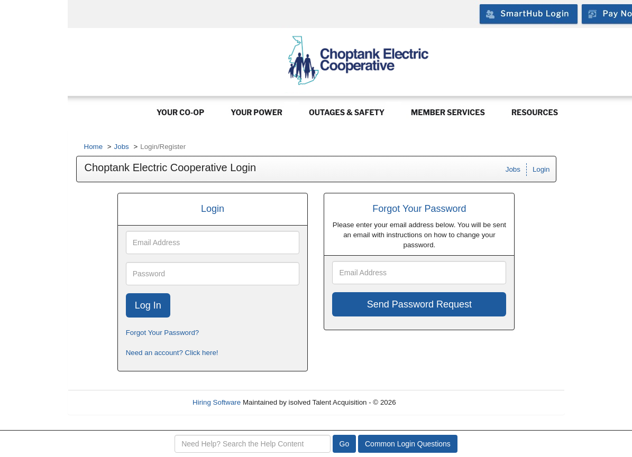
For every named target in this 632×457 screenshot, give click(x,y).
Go (345, 444)
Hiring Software (217, 402)
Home (93, 147)
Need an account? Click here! (172, 353)
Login (541, 169)
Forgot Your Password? (162, 333)
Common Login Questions (408, 444)
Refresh (427, 402)
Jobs (121, 147)
